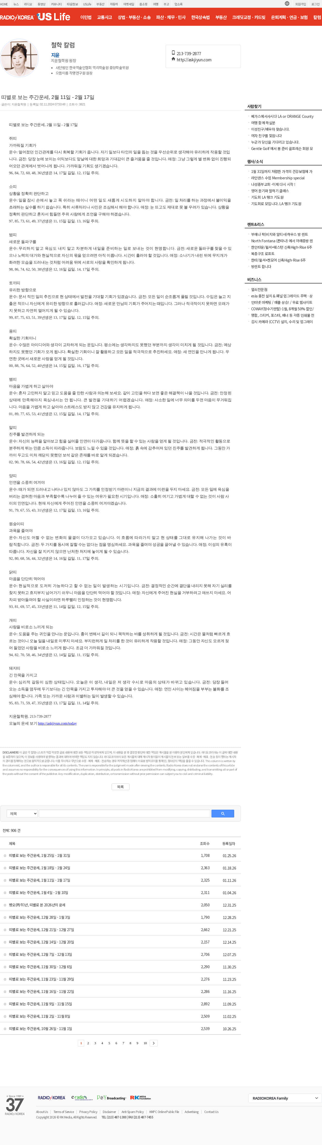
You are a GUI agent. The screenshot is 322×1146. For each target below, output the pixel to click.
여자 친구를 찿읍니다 (266, 135)
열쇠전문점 (259, 289)
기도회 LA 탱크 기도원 (267, 197)
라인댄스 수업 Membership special (277, 177)
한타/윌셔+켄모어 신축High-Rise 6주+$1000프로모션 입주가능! (278, 262)
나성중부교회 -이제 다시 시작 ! (273, 184)
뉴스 (16, 4)
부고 (166, 4)
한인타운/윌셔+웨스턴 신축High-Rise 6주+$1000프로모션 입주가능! (281, 250)
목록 (120, 787)
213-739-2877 (189, 53)
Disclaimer (109, 1111)
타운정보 (72, 4)
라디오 (28, 4)
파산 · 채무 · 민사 (170, 17)
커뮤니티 (56, 4)
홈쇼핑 (143, 4)
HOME (4, 4)
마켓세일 (128, 4)
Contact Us (211, 1111)
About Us (42, 1111)
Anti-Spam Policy (132, 1111)
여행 (155, 4)
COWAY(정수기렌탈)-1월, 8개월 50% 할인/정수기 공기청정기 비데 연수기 (282, 311)
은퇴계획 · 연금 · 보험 (289, 17)
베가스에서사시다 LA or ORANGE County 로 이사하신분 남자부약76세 (282, 119)
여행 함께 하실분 (263, 122)
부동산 (100, 4)
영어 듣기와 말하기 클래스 (270, 190)
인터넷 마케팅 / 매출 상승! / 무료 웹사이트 (281, 302)
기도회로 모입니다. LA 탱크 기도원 (276, 203)
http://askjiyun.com (194, 59)
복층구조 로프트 (262, 253)
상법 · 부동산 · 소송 (134, 17)
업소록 (178, 4)
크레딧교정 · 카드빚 (248, 17)
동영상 (42, 4)
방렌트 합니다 (261, 266)
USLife (87, 4)
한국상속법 (200, 17)
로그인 (315, 4)
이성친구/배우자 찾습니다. (270, 129)
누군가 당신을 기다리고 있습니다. (275, 142)
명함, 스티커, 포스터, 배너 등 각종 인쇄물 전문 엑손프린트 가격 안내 (282, 318)
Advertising (191, 1111)
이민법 (85, 17)
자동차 (114, 4)
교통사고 (104, 17)
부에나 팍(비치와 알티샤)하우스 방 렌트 (279, 234)
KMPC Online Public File (164, 1111)
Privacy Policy (88, 1111)
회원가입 (300, 4)
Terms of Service (64, 1111)
